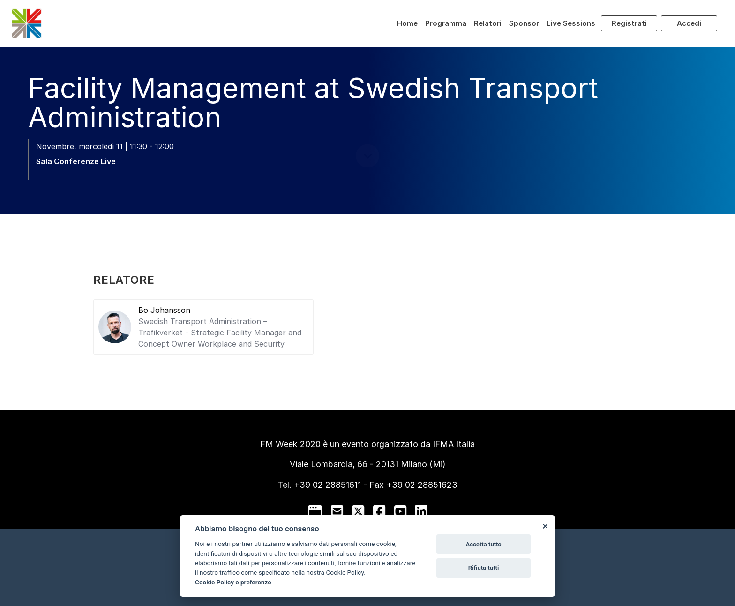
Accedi (689, 23)
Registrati (629, 23)
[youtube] (400, 511)
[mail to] (337, 511)
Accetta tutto (483, 544)
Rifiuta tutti (483, 567)
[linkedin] (421, 511)
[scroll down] (367, 188)
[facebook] (379, 511)
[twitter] (358, 511)
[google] (315, 511)
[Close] (545, 526)
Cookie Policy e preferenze (233, 582)
